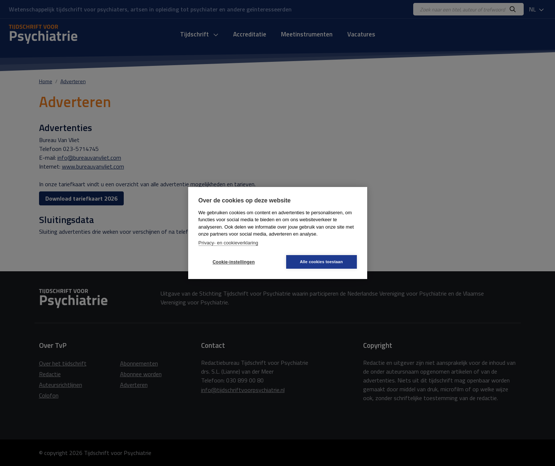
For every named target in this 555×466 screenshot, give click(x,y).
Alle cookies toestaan (321, 262)
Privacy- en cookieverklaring (229, 243)
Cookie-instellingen (233, 262)
